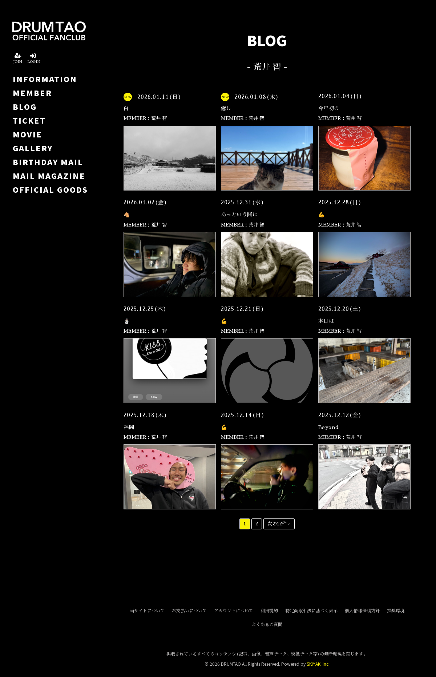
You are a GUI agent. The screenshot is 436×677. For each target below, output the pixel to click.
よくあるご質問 (267, 624)
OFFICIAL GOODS (50, 189)
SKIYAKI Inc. (318, 664)
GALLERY (33, 148)
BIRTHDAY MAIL (48, 161)
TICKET (29, 120)
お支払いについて (189, 611)
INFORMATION (45, 78)
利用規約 (269, 611)
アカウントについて (233, 611)
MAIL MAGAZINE (49, 175)
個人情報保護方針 (362, 611)
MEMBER (32, 92)
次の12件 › (279, 523)
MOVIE (27, 134)
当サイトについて (147, 611)
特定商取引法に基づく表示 (311, 611)
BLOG (25, 106)
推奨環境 (395, 611)
